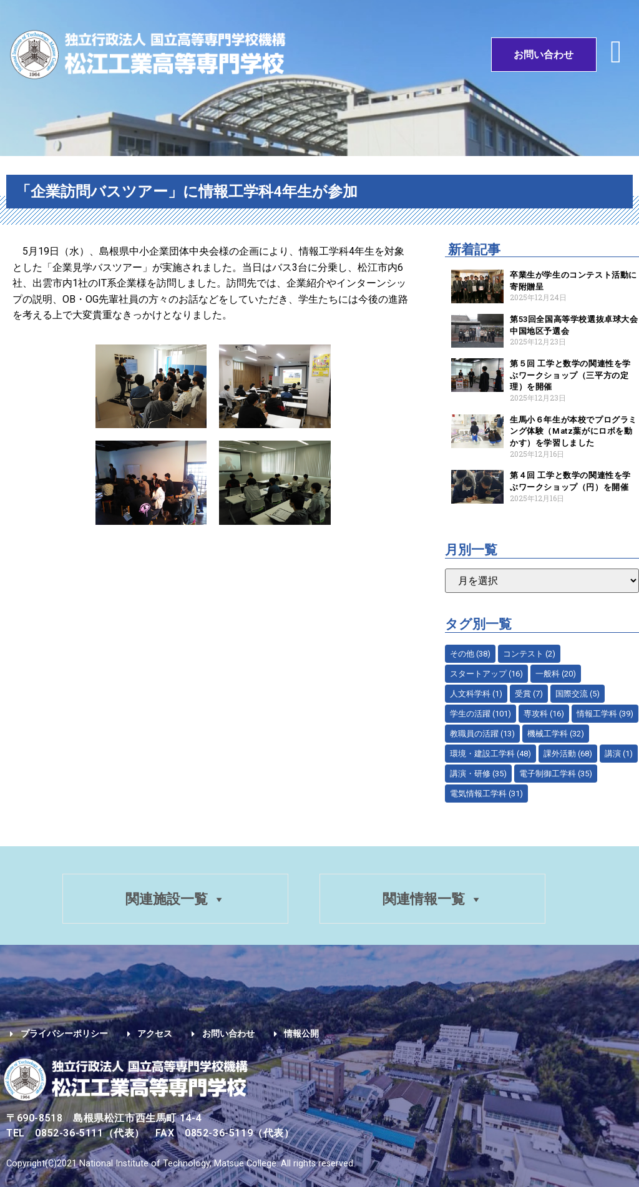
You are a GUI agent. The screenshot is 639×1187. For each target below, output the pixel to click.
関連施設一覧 (175, 899)
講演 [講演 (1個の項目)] (619, 753)
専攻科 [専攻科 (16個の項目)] (544, 713)
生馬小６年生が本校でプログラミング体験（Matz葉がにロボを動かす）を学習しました (573, 431)
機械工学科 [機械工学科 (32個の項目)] (555, 733)
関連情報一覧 (433, 899)
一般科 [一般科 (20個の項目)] (555, 673)
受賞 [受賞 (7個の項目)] (529, 693)
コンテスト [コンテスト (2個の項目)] (529, 653)
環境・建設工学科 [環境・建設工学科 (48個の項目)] (490, 753)
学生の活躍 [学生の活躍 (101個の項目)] (480, 713)
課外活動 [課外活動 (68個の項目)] (568, 753)
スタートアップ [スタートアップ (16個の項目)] (486, 673)
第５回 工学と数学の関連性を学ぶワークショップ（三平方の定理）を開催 (570, 375)
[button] (616, 51)
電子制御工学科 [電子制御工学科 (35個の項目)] (555, 773)
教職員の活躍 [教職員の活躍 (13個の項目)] (482, 733)
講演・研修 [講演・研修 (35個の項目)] (478, 773)
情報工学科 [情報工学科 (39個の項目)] (605, 713)
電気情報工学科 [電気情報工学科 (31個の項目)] (486, 793)
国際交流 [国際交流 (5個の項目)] (577, 693)
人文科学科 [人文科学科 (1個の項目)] (476, 693)
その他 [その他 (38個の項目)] (470, 653)
